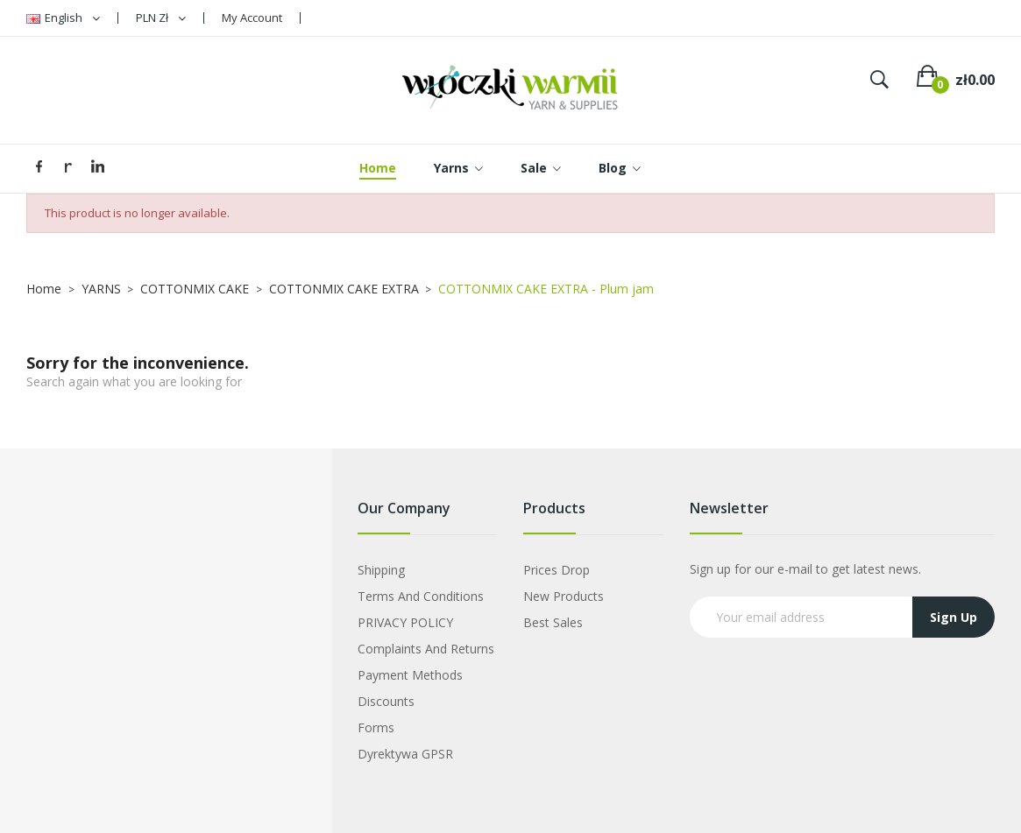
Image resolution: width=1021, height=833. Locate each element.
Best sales (553, 622)
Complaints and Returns (426, 648)
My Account (252, 17)
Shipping (381, 569)
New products (563, 596)
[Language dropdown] (63, 18)
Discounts (386, 701)
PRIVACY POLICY (405, 622)
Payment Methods (410, 675)
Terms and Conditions (421, 596)
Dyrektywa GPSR (405, 753)
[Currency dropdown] (161, 18)
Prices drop (556, 569)
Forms (376, 727)
